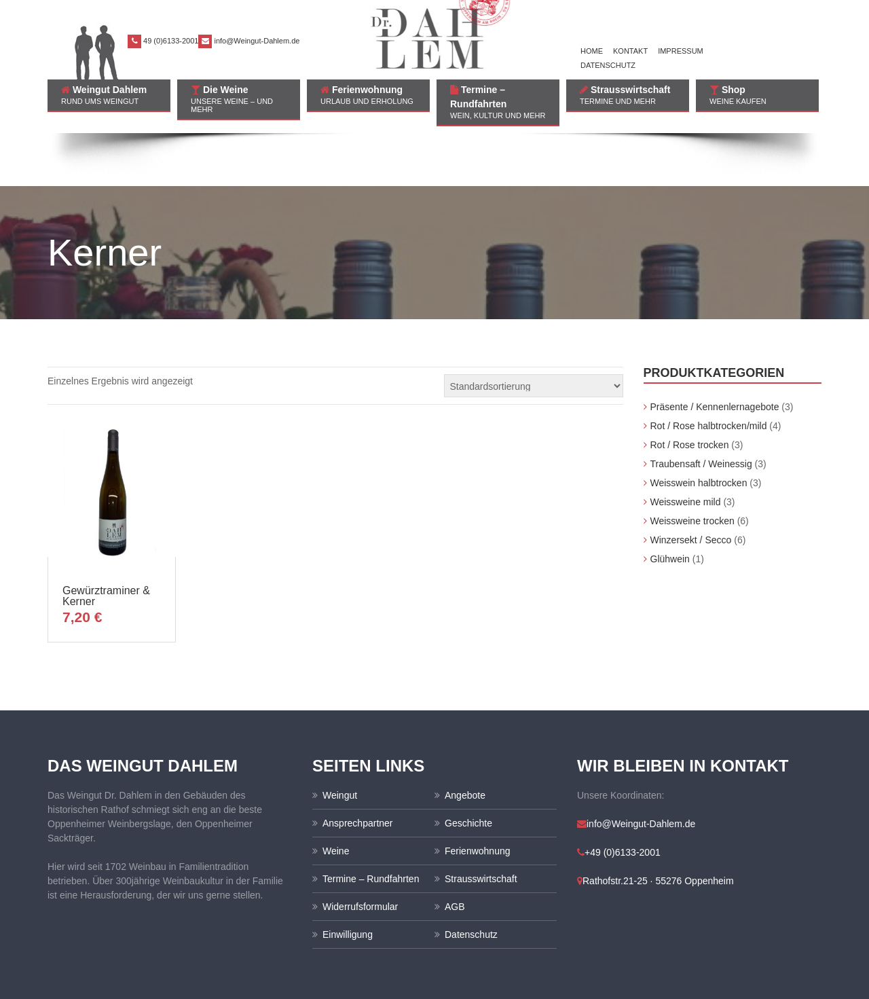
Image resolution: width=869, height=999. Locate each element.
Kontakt (630, 51)
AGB (455, 853)
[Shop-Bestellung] (533, 332)
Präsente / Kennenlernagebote (714, 353)
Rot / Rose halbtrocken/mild (708, 372)
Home (591, 51)
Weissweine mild (685, 448)
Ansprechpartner (357, 770)
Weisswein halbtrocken (698, 429)
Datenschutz (607, 65)
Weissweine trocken (692, 467)
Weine (335, 798)
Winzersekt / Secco (691, 487)
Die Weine (238, 98)
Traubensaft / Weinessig (701, 410)
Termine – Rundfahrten (498, 102)
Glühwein (670, 506)
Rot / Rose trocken (689, 391)
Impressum (680, 51)
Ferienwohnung (368, 94)
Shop (757, 94)
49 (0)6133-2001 (170, 41)
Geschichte (468, 770)
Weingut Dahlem (109, 94)
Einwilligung (347, 881)
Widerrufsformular (360, 853)
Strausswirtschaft (628, 94)
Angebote (465, 742)
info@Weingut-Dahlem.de (256, 41)
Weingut (339, 742)
